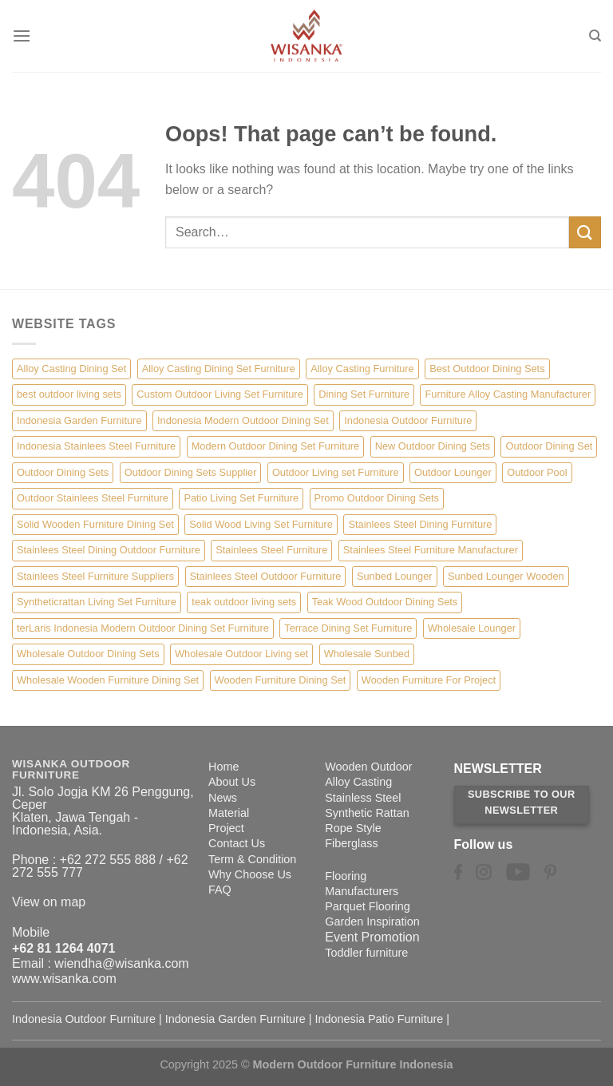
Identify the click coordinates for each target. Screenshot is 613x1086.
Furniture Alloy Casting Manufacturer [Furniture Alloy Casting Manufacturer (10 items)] (508, 394)
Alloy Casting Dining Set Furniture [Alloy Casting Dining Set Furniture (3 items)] (218, 369)
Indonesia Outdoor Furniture (84, 1019)
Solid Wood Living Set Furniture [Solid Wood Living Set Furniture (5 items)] (261, 524)
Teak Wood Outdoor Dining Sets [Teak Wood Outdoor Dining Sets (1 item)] (385, 602)
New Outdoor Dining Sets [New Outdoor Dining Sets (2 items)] (432, 446)
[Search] (595, 36)
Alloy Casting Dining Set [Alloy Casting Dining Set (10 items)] (71, 369)
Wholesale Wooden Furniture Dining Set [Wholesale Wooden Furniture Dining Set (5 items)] (108, 680)
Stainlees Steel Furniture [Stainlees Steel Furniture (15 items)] (271, 550)
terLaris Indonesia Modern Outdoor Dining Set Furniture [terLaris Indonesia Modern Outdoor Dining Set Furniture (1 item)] (143, 628)
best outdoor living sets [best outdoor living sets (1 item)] (69, 394)
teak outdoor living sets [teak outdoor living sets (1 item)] (244, 602)
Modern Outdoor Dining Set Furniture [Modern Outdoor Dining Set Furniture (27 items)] (276, 446)
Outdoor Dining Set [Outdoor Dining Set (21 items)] (548, 446)
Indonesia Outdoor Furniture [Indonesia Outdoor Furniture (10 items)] (408, 420)
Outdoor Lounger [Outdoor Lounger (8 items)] (453, 472)
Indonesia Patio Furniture (379, 1019)
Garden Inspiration (372, 921)
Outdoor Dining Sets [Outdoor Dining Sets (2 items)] (63, 472)
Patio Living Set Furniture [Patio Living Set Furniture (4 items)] (241, 498)
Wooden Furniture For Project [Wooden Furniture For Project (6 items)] (429, 680)
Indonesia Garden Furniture (235, 1019)
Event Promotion (372, 937)
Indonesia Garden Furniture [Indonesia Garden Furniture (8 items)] (79, 420)
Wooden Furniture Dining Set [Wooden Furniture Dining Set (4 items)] (280, 680)
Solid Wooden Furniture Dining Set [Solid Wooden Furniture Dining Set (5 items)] (95, 524)
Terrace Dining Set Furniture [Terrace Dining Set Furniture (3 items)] (348, 628)
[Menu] (21, 35)
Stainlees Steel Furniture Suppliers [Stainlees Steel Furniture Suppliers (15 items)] (95, 576)
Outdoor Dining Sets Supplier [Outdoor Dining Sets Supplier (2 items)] (191, 472)
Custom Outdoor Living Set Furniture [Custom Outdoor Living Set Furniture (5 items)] (219, 394)
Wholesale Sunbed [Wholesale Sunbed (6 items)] (366, 654)
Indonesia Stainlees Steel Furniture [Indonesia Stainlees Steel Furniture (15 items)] (96, 446)
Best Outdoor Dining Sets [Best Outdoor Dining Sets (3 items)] (486, 369)
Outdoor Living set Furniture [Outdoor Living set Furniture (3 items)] (335, 472)
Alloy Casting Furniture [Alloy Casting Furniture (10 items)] (361, 369)
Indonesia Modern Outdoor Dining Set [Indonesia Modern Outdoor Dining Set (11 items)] (243, 420)
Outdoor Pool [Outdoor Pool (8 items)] (537, 472)
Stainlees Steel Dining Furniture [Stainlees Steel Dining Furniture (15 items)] (420, 524)
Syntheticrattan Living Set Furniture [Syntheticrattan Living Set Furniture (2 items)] (96, 602)
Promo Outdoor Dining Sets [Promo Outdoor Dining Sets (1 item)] (376, 498)
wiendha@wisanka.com (121, 963)
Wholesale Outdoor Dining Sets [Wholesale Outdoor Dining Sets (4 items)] (88, 654)
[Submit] (585, 232)
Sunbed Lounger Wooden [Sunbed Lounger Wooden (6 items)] (506, 576)
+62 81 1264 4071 (63, 948)
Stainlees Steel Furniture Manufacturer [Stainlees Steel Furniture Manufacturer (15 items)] (430, 550)
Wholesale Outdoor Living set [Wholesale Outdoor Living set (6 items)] (241, 654)
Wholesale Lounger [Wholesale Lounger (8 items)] (472, 628)
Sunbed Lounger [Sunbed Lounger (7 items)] (395, 576)
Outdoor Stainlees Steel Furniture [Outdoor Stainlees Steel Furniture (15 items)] (92, 498)
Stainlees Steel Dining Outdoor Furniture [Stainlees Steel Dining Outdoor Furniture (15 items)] (108, 550)
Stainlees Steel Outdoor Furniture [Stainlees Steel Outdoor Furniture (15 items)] (266, 576)
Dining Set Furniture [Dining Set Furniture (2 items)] (363, 394)
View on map (48, 902)
